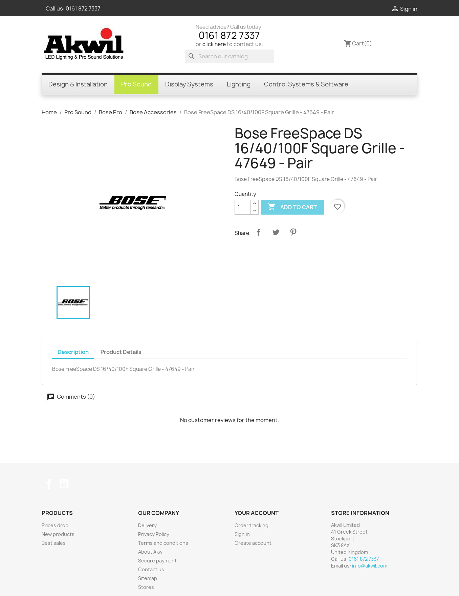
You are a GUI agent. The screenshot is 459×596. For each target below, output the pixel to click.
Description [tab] (73, 352)
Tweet (276, 232)
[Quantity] (243, 207)
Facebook (49, 484)
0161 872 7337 (83, 8)
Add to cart (292, 207)
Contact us (151, 569)
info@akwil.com (369, 565)
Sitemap (147, 578)
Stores (146, 587)
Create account (253, 543)
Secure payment (157, 560)
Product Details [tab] (121, 352)
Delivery (147, 525)
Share (258, 232)
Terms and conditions (163, 543)
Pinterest (293, 232)
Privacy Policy (153, 534)
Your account (257, 513)
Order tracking (251, 525)
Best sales (54, 543)
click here (214, 44)
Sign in (242, 534)
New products (58, 534)
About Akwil (151, 552)
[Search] (229, 56)
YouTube (64, 484)
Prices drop (55, 525)
